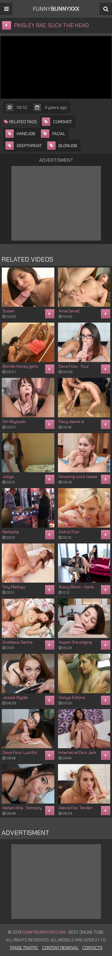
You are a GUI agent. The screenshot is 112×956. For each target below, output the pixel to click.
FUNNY (56, 9)
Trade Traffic (24, 947)
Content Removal (60, 947)
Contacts (92, 947)
